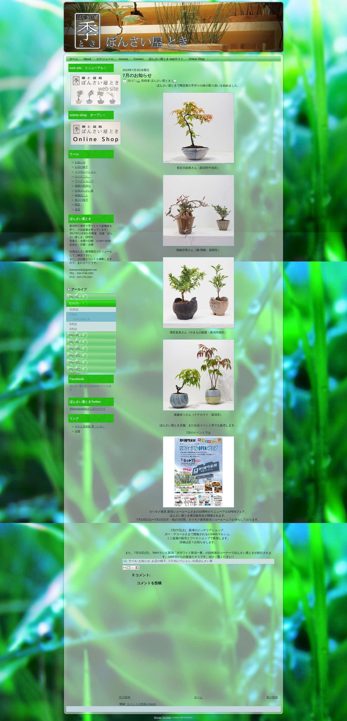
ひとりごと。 (83, 176)
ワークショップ (84, 181)
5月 (73, 324)
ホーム (198, 697)
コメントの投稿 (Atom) (141, 704)
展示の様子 (81, 200)
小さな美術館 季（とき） (90, 426)
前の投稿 (272, 697)
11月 (73, 309)
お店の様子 (81, 167)
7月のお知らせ (81, 319)
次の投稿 (124, 697)
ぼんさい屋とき (78, 386)
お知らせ (80, 162)
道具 (77, 209)
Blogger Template (162, 717)
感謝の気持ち (83, 185)
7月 (73, 314)
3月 (73, 329)
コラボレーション (85, 171)
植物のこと (81, 195)
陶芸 (77, 204)
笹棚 (77, 431)
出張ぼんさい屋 (84, 190)
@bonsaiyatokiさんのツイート (87, 408)
